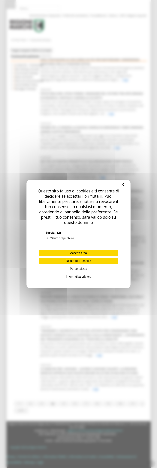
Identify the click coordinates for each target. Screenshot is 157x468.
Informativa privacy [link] (78, 276)
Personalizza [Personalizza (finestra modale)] (78, 268)
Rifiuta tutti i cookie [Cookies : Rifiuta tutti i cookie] (78, 260)
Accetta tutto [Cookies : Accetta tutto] (78, 253)
